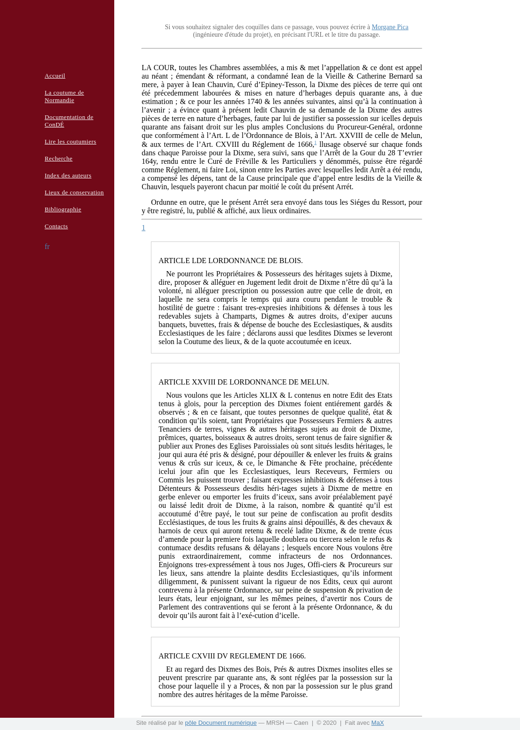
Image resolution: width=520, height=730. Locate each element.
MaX (377, 722)
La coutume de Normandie (64, 96)
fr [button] (47, 246)
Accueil (55, 75)
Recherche (58, 158)
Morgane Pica (390, 27)
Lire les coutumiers (70, 141)
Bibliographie (63, 209)
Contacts (56, 226)
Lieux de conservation (74, 192)
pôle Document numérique (220, 722)
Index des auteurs (68, 175)
